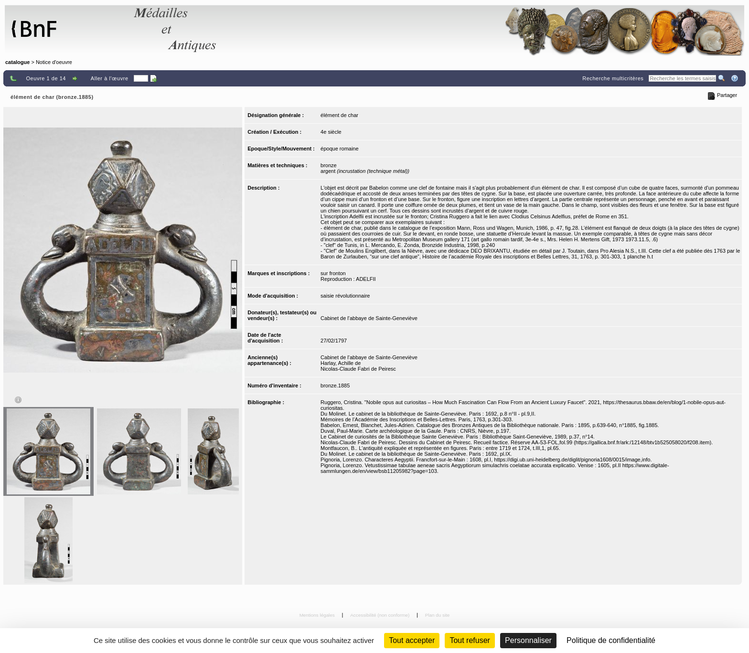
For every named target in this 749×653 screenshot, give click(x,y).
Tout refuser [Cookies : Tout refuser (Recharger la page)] (469, 640)
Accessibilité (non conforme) (380, 615)
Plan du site (437, 615)
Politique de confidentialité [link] (611, 640)
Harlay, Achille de (341, 363)
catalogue (17, 62)
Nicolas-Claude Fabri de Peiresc (358, 369)
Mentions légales (318, 615)
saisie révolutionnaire (345, 296)
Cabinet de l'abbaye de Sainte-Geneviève (369, 318)
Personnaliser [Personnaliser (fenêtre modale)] (528, 640)
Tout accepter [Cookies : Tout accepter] (412, 640)
